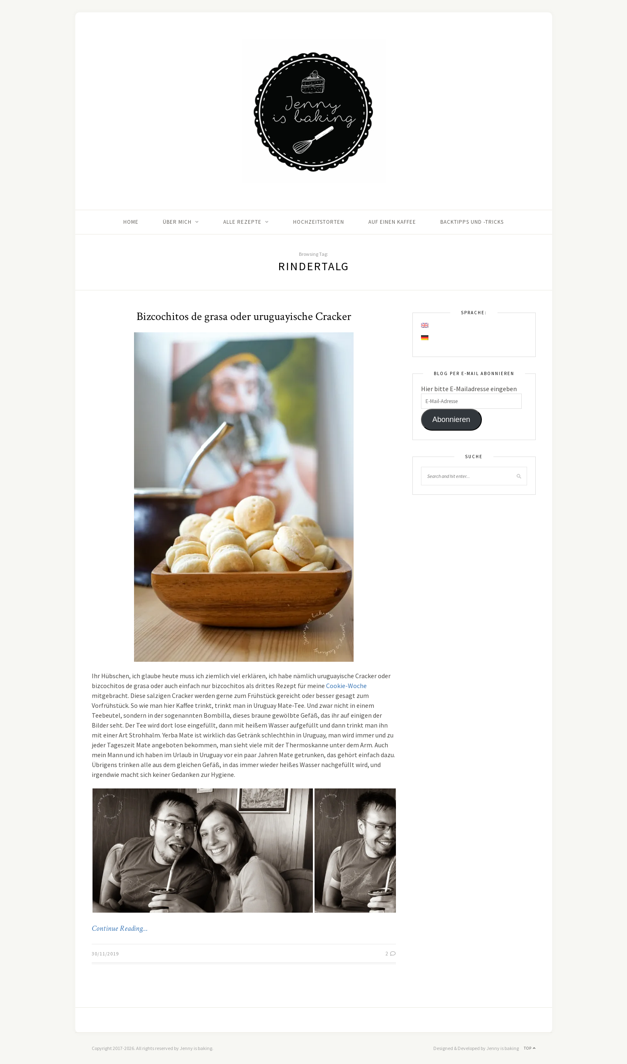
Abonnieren (451, 419)
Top (530, 1048)
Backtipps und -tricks (472, 221)
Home (131, 221)
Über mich (177, 221)
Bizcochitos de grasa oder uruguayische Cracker (244, 316)
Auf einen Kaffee (392, 221)
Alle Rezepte (242, 221)
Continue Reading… (120, 929)
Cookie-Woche (346, 686)
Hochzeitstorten (318, 221)
